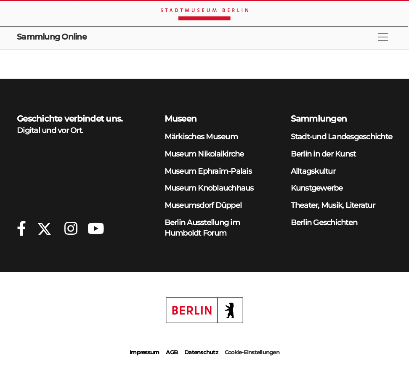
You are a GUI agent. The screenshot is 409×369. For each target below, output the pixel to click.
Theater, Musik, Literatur (333, 205)
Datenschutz (201, 352)
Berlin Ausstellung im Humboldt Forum (202, 227)
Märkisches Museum (201, 136)
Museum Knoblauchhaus (209, 187)
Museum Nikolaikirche (204, 153)
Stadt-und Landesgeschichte (342, 136)
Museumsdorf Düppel (203, 205)
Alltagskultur (313, 171)
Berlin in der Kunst (323, 153)
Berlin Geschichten (324, 222)
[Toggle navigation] (383, 37)
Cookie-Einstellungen (252, 352)
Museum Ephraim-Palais (208, 171)
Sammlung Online (52, 37)
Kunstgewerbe (317, 187)
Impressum (144, 352)
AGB (172, 352)
